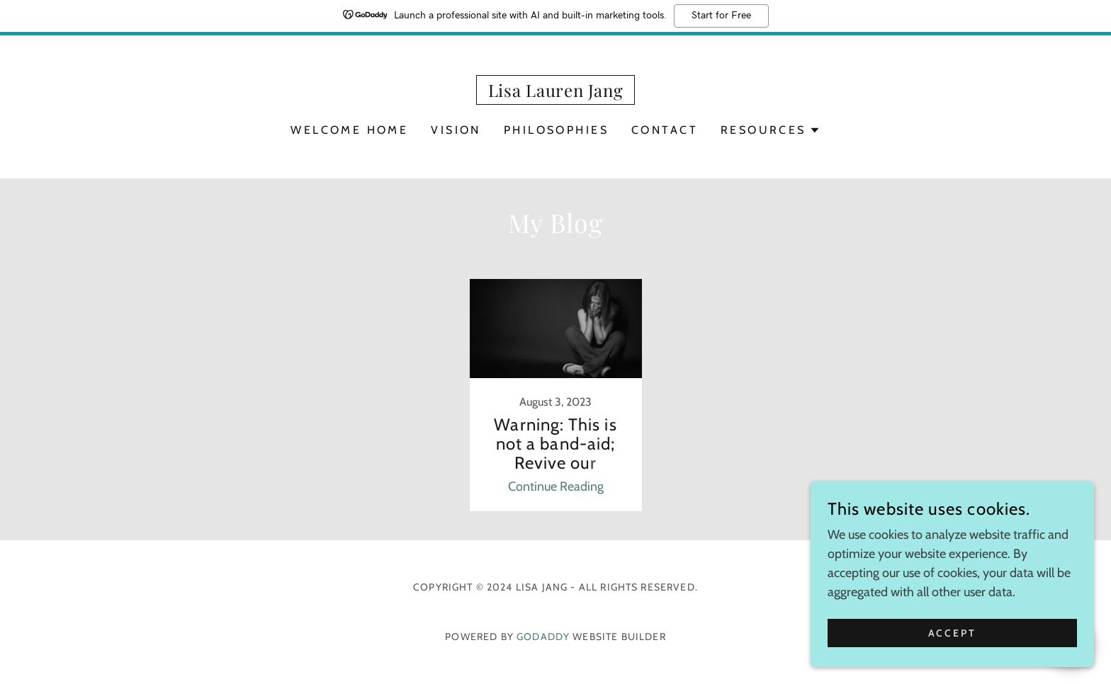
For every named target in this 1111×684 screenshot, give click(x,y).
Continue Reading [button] (556, 486)
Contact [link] (664, 130)
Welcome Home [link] (349, 130)
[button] (770, 130)
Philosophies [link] (556, 130)
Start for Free (721, 16)
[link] (556, 93)
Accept (952, 643)
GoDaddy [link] (543, 636)
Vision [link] (456, 130)
